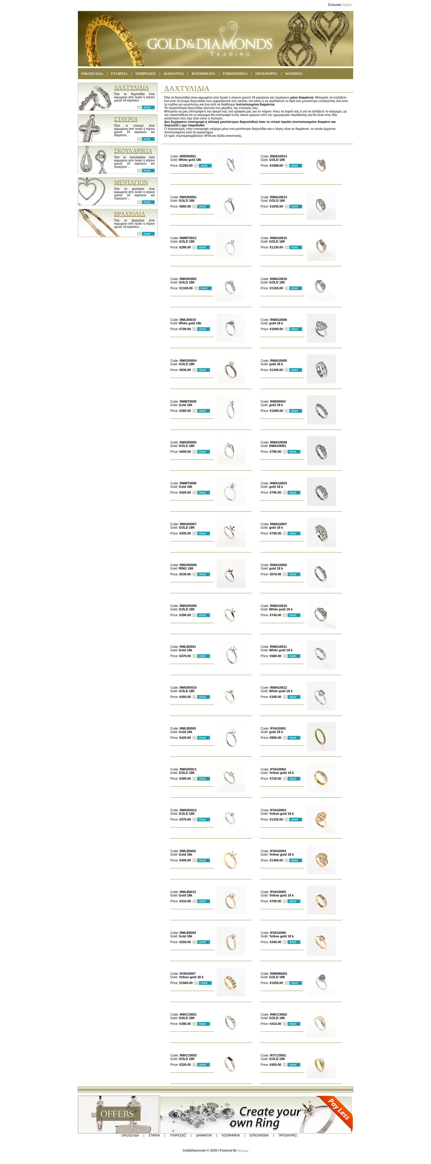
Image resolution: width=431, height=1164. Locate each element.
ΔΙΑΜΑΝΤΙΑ (173, 74)
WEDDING (293, 74)
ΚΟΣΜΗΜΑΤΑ (231, 1135)
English (347, 4)
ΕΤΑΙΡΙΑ (154, 1135)
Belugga (243, 1150)
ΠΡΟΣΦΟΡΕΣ (266, 74)
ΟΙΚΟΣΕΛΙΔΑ (92, 74)
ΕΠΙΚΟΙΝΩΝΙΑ (235, 74)
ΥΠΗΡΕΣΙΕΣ (145, 74)
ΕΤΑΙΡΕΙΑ (119, 74)
